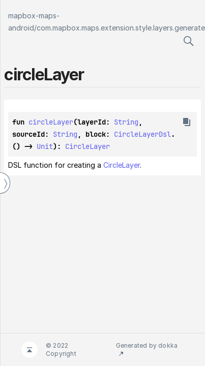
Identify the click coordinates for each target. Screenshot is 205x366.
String (126, 122)
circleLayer (50, 122)
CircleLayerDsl (142, 134)
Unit (45, 146)
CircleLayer (87, 146)
